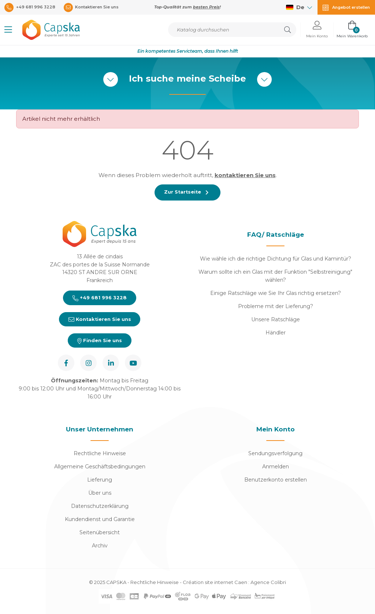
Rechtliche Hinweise (100, 453)
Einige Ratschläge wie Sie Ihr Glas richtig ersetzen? (275, 293)
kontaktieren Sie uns (245, 175)
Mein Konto (275, 429)
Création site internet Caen (215, 582)
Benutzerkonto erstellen (275, 480)
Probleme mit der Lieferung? (275, 306)
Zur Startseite (187, 192)
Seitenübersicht (99, 532)
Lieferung (99, 480)
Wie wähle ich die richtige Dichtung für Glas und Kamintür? (275, 258)
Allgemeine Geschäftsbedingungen (99, 467)
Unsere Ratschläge (275, 319)
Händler (276, 332)
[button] (8, 29)
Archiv (100, 546)
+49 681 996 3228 (99, 298)
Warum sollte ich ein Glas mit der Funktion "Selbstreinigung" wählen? (275, 276)
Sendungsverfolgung (275, 453)
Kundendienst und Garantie (100, 519)
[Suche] (232, 29)
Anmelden (275, 467)
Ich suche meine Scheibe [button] (187, 79)
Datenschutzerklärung (100, 506)
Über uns (99, 493)
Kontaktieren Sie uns (99, 319)
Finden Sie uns (99, 340)
